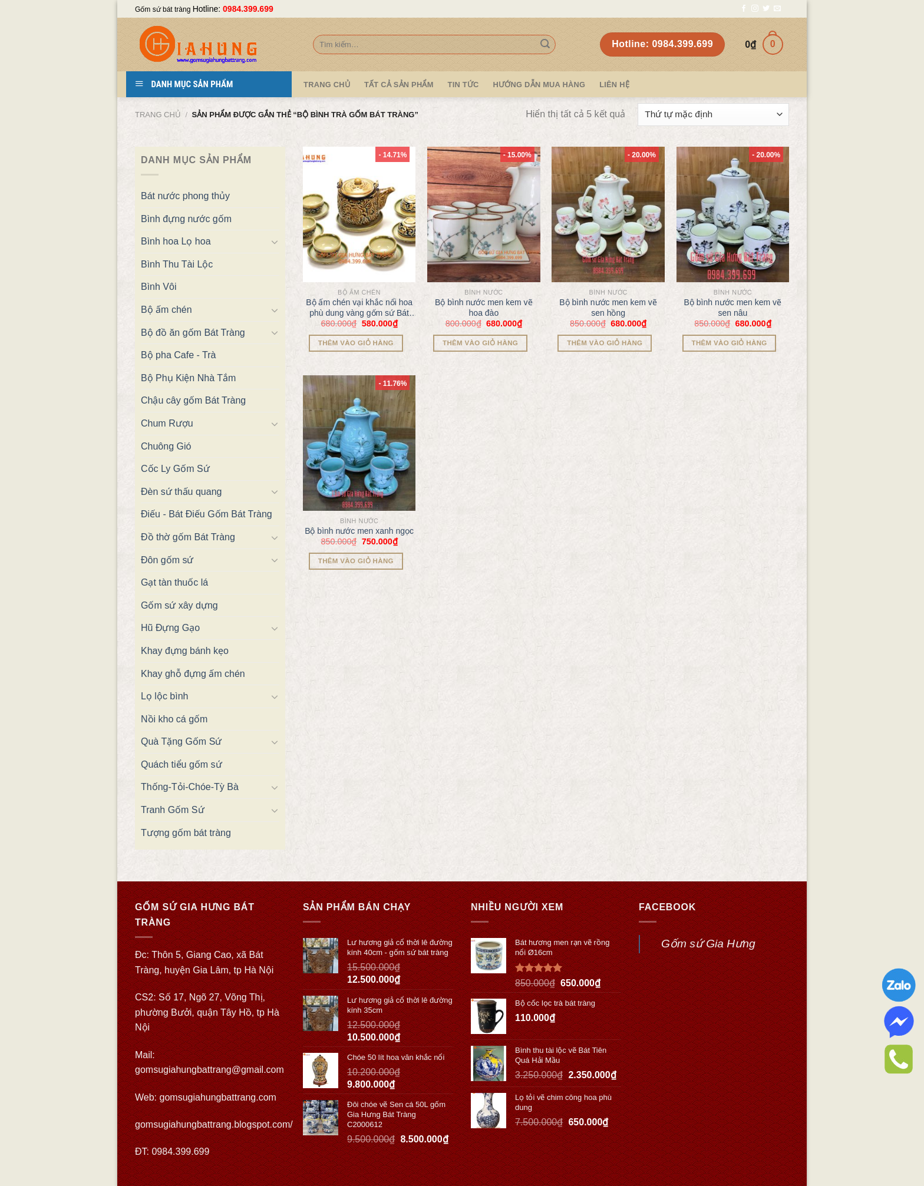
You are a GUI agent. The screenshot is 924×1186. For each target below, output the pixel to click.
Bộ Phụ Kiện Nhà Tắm (188, 378)
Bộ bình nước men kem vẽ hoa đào (484, 308)
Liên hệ (614, 84)
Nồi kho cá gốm (174, 719)
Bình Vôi (158, 287)
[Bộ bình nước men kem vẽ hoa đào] (483, 214)
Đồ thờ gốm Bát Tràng (188, 537)
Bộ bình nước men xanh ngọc (359, 531)
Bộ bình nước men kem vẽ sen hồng (608, 308)
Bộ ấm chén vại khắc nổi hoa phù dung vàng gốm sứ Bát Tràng (359, 308)
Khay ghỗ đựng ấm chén (193, 674)
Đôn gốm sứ (167, 560)
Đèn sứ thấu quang (181, 492)
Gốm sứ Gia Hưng (708, 943)
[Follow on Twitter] (766, 9)
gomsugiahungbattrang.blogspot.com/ (214, 1124)
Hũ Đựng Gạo (170, 628)
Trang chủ (158, 114)
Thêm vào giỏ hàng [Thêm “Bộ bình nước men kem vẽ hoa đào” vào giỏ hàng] (480, 342)
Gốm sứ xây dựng (179, 605)
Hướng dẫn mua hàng (539, 84)
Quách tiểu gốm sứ (181, 764)
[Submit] (545, 45)
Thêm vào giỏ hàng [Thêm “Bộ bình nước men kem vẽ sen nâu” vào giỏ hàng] (729, 342)
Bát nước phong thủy (185, 196)
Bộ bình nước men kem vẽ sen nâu (733, 308)
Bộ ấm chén (166, 310)
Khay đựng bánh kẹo (185, 651)
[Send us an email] (777, 9)
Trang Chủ (326, 84)
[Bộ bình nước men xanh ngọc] (359, 443)
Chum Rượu (167, 423)
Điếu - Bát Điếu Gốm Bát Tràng (206, 514)
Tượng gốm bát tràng (186, 833)
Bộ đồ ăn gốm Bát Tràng (193, 333)
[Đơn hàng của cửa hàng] (713, 114)
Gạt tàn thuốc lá (174, 582)
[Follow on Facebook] (743, 9)
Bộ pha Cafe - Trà (178, 355)
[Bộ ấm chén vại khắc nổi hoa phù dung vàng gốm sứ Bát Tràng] (359, 214)
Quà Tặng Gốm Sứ (181, 741)
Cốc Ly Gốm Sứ (175, 469)
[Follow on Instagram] (754, 9)
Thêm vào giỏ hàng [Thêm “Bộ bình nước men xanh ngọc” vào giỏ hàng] (356, 560)
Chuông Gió (166, 446)
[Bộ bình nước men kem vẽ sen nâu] (733, 214)
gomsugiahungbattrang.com (218, 1097)
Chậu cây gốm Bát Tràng (193, 400)
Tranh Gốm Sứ (172, 810)
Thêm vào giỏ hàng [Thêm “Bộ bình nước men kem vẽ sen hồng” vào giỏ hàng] (604, 342)
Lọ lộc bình (164, 696)
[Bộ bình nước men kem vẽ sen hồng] (608, 214)
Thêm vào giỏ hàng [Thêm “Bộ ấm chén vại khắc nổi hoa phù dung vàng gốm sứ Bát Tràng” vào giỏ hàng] (356, 342)
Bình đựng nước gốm (186, 219)
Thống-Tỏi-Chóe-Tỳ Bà (190, 787)
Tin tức (463, 84)
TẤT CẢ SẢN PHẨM (399, 84)
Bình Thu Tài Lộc (177, 264)
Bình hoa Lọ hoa (176, 241)
